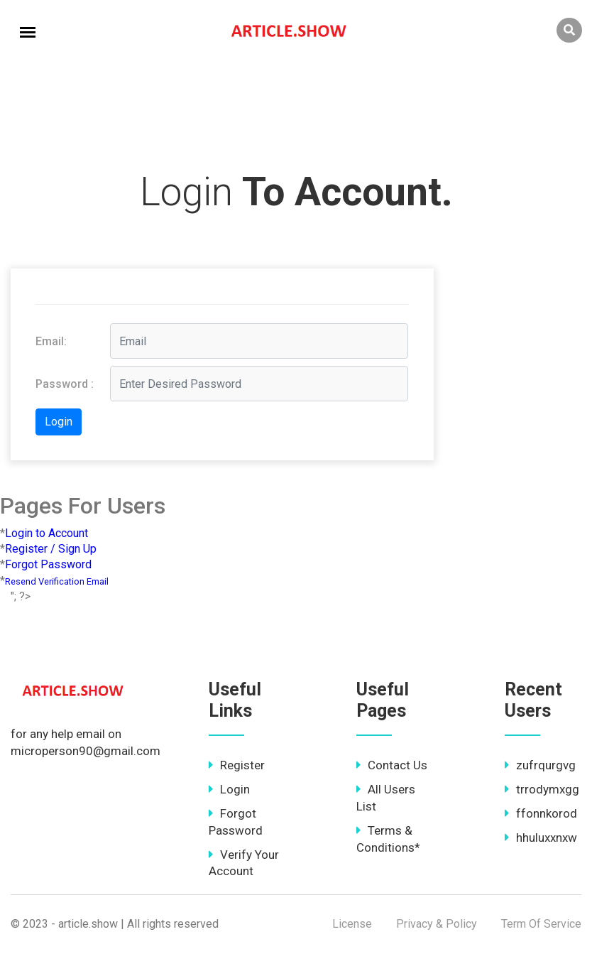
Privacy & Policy (436, 924)
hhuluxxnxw (541, 837)
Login (229, 789)
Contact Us (391, 765)
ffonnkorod (541, 813)
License (352, 924)
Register (237, 765)
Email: (51, 341)
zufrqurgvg (540, 765)
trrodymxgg (542, 789)
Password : (64, 384)
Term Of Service (541, 924)
